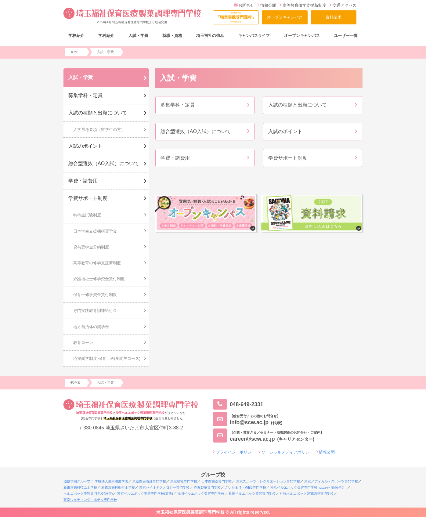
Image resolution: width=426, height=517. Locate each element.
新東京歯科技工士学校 (80, 487)
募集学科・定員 (85, 95)
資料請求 (333, 17)
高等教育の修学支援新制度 (97, 263)
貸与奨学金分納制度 (91, 247)
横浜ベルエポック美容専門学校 (308, 487)
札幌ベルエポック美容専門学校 (252, 493)
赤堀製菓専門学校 (207, 487)
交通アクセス (342, 5)
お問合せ (244, 5)
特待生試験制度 (87, 215)
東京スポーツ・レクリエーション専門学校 (268, 481)
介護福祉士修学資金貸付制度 (99, 279)
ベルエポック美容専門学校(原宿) (88, 493)
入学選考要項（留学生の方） (99, 129)
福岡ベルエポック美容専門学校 (200, 493)
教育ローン (83, 342)
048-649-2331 (238, 404)
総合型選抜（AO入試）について (103, 163)
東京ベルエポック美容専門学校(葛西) (145, 493)
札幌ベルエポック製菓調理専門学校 (307, 493)
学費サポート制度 (87, 198)
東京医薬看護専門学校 (149, 481)
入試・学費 (80, 77)
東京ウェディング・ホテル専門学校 (90, 499)
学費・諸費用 (83, 180)
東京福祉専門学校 (183, 481)
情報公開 (266, 5)
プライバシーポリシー (235, 452)
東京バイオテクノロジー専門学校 (164, 487)
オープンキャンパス (285, 17)
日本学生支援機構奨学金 (95, 231)
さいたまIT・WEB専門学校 (245, 487)
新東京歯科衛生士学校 (118, 487)
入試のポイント (85, 146)
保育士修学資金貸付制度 (95, 294)
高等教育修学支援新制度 (302, 5)
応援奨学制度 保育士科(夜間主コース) (106, 358)
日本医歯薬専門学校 (216, 481)
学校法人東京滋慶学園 (111, 481)
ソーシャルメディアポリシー (287, 452)
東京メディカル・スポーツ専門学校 (331, 481)
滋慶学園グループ (76, 481)
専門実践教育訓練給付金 (95, 310)
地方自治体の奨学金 (91, 326)
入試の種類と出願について (97, 112)
